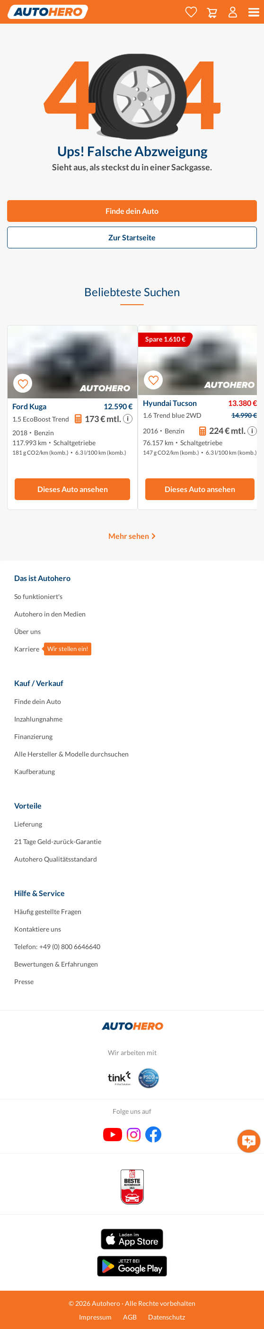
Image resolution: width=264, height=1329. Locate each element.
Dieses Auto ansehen (72, 488)
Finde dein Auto (132, 210)
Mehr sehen (128, 535)
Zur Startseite (132, 237)
